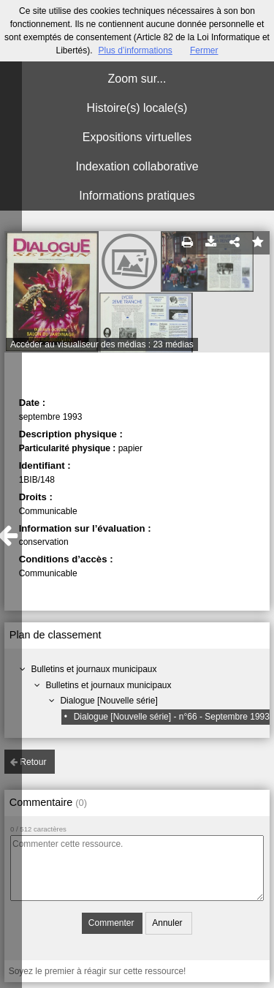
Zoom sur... (136, 78)
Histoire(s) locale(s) (137, 108)
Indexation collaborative (136, 166)
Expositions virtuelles (137, 137)
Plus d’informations (135, 50)
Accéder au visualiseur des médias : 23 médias (102, 344)
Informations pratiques (136, 195)
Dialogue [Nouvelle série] (108, 700)
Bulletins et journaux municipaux (93, 669)
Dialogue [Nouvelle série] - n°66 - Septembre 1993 (172, 717)
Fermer (204, 50)
